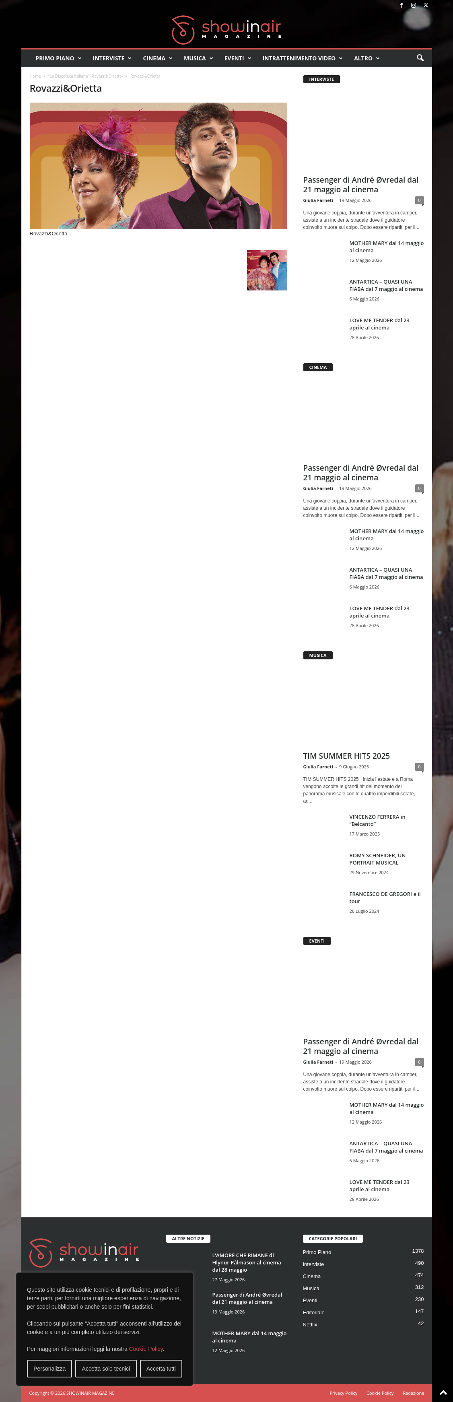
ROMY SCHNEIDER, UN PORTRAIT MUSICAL (378, 859)
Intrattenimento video (303, 58)
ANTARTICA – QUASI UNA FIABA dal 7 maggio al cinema (386, 285)
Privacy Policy (343, 1393)
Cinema (158, 58)
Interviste (112, 58)
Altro (367, 58)
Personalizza (49, 1368)
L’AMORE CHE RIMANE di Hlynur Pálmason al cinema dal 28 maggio (246, 1262)
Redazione (413, 1393)
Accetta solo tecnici (106, 1368)
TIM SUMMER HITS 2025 (346, 756)
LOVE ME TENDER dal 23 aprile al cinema (380, 324)
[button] (420, 58)
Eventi (237, 58)
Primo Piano (59, 58)
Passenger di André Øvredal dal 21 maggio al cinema (361, 185)
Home (35, 76)
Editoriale (314, 1312)
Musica (198, 58)
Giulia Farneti (318, 200)
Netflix (310, 1325)
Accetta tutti (161, 1368)
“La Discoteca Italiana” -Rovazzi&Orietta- (85, 76)
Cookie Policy (146, 1349)
